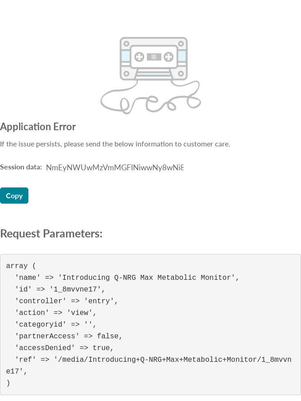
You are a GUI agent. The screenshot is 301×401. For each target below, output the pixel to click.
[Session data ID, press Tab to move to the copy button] (113, 168)
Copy (14, 195)
